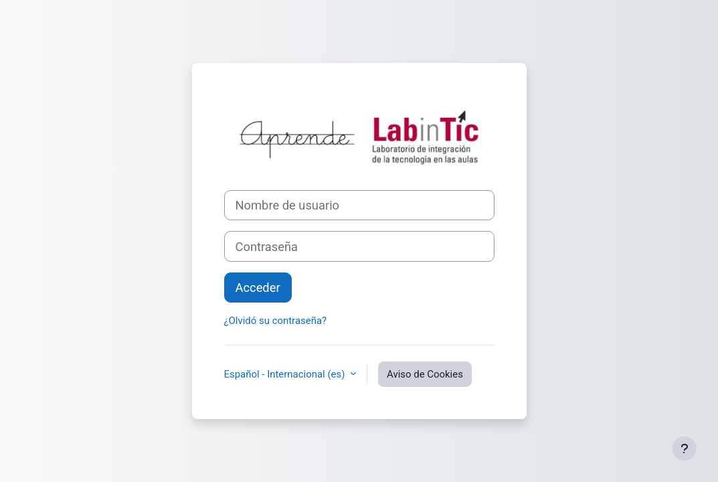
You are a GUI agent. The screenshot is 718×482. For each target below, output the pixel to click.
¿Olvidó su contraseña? (275, 321)
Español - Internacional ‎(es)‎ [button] (286, 374)
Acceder (258, 287)
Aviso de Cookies (425, 374)
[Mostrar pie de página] (684, 448)
